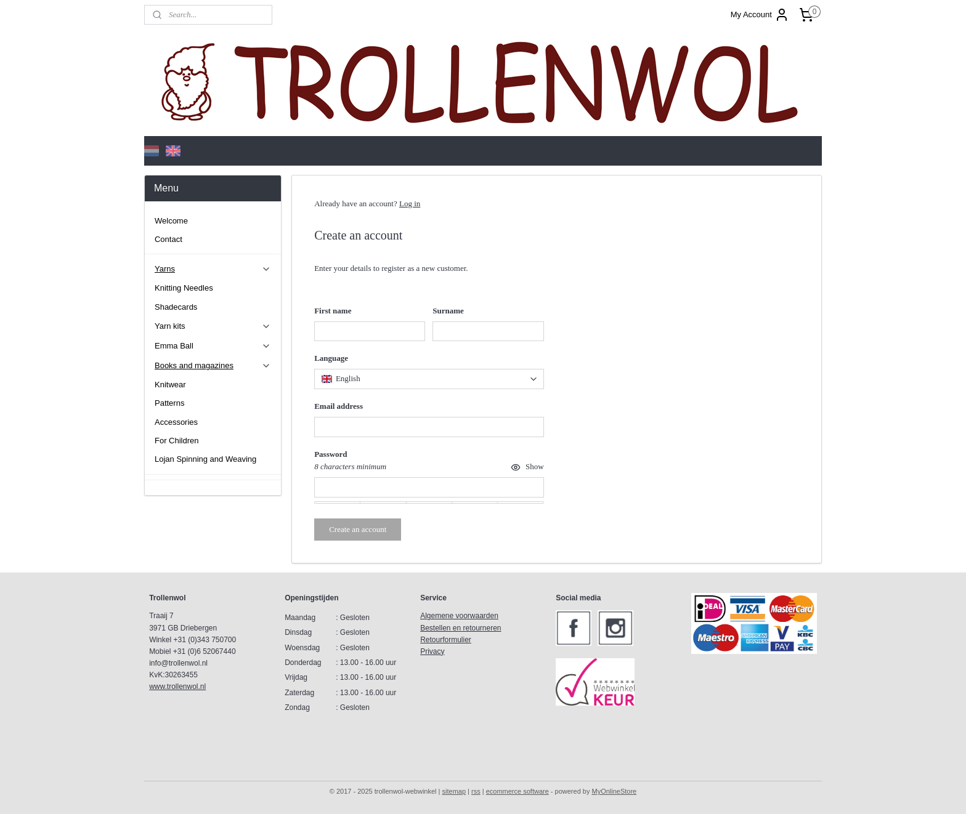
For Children (177, 440)
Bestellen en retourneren (460, 628)
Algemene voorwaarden (459, 615)
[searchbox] (428, 379)
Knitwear (170, 384)
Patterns (169, 403)
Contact (168, 239)
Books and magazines (213, 366)
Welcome (171, 220)
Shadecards (176, 307)
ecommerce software (517, 791)
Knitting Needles (184, 287)
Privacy (432, 651)
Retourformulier (445, 639)
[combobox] (428, 379)
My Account (760, 14)
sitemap (454, 791)
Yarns (213, 269)
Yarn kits (213, 326)
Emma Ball (213, 346)
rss (476, 791)
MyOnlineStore (613, 791)
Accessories (176, 422)
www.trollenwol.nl (177, 686)
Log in (409, 203)
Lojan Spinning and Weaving (205, 459)
